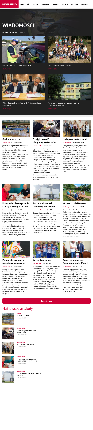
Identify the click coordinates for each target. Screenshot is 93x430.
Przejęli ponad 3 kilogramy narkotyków (44, 141)
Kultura (74, 4)
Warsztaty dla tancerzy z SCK (60, 65)
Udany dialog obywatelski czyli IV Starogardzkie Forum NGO (21, 104)
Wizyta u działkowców (74, 203)
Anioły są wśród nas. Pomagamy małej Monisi (75, 261)
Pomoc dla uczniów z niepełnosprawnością (13, 261)
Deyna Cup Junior (42, 260)
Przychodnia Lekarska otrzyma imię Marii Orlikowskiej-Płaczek (64, 104)
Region (56, 4)
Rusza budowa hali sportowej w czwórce (44, 205)
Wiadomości (25, 4)
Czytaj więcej (7, 69)
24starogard (6, 142)
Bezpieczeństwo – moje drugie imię (16, 65)
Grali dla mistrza (11, 139)
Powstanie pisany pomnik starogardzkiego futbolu (15, 205)
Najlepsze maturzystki (75, 139)
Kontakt (84, 4)
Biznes (65, 4)
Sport (35, 4)
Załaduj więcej (46, 301)
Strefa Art (45, 4)
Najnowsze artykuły (17, 308)
